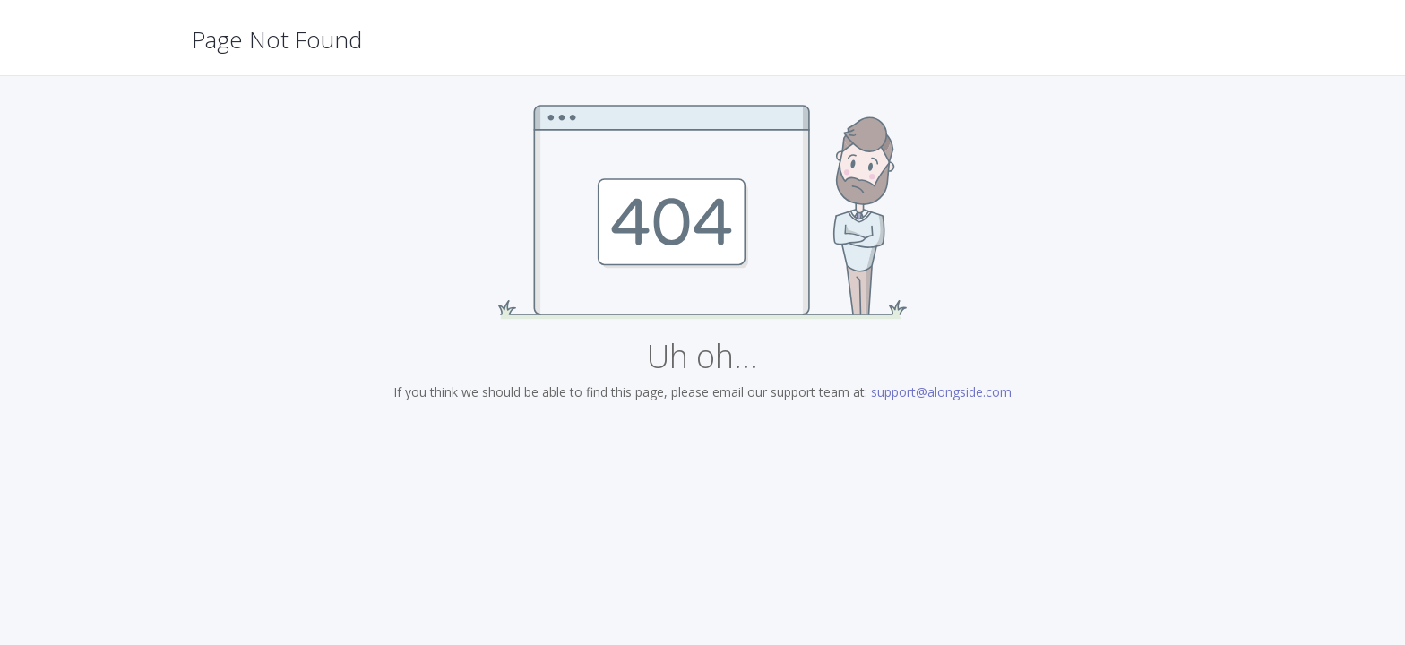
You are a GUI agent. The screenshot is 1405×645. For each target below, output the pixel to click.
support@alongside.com (941, 391)
